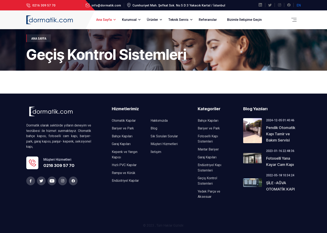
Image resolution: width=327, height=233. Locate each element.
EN (299, 5)
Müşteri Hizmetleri (164, 144)
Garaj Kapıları (121, 144)
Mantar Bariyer (208, 149)
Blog (154, 128)
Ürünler (152, 20)
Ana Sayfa (104, 20)
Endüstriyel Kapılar (125, 181)
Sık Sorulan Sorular (164, 136)
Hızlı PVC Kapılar (124, 165)
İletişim (156, 152)
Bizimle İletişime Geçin (244, 20)
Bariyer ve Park (123, 128)
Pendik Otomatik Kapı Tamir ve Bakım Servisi (280, 133)
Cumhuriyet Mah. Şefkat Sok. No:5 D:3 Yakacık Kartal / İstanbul (178, 5)
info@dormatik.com (106, 5)
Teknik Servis (178, 20)
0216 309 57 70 (43, 5)
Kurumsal (129, 20)
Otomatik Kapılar (124, 121)
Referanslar (208, 20)
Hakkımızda (159, 121)
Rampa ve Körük (123, 173)
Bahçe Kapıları (122, 136)
